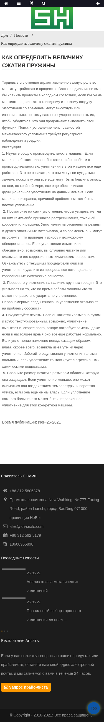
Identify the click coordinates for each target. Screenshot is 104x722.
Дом (4, 35)
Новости (21, 35)
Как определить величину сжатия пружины (36, 43)
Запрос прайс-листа (28, 687)
